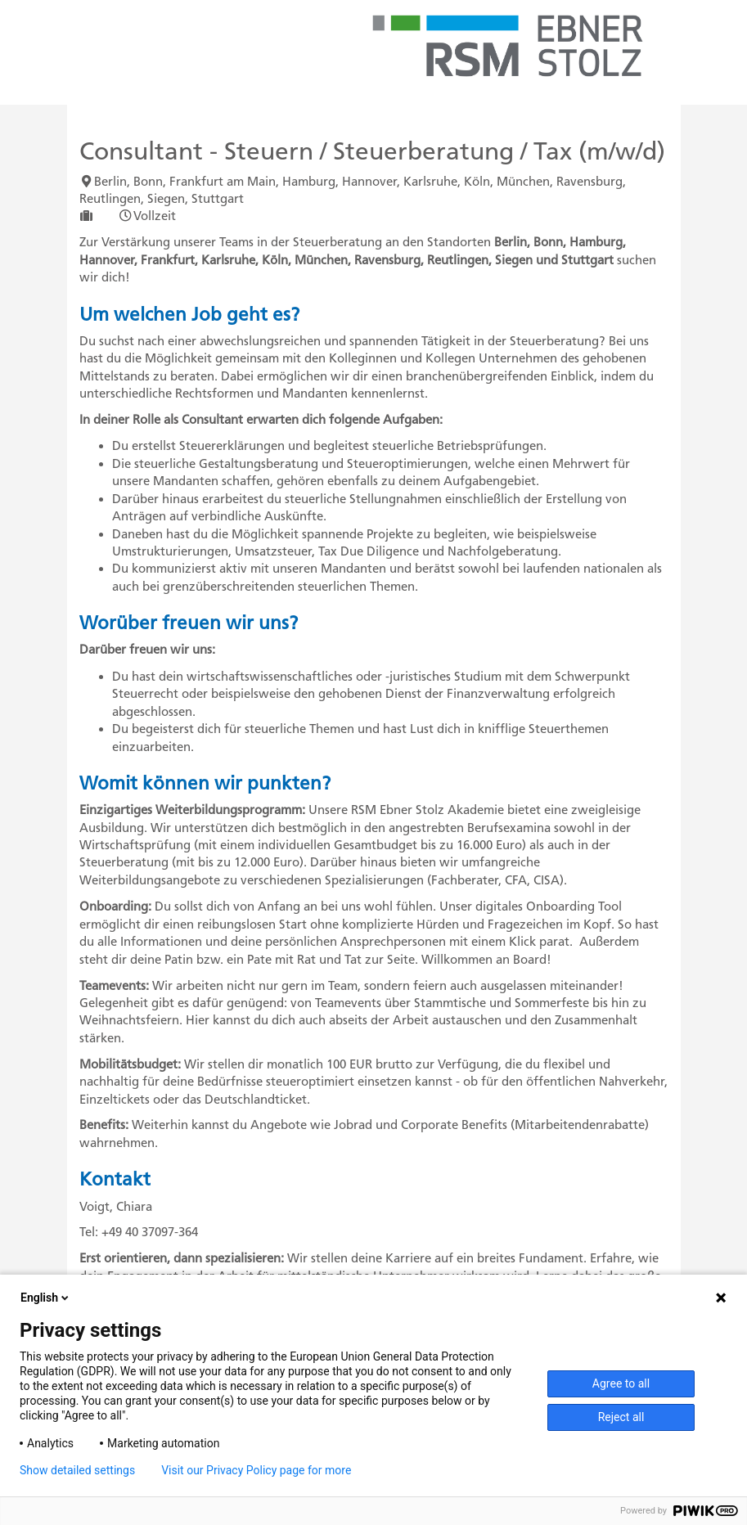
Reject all (621, 1417)
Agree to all (621, 1383)
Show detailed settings (77, 1470)
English (45, 1297)
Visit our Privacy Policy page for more (256, 1470)
